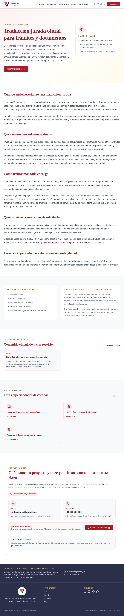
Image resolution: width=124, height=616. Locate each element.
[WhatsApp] (104, 4)
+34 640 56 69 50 (73, 574)
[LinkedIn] (98, 4)
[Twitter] (95, 4)
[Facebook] (101, 4)
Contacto (83, 4)
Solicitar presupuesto (15, 69)
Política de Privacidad (91, 610)
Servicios (51, 4)
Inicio (41, 4)
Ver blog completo (113, 345)
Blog (73, 4)
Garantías (64, 4)
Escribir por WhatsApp (99, 528)
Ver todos (116, 396)
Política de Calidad (114, 610)
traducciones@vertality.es (76, 572)
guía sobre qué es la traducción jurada (58, 242)
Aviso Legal (103, 610)
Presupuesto (113, 4)
